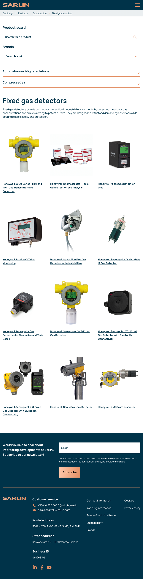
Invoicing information (99, 508)
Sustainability (95, 522)
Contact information (99, 500)
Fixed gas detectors (62, 13)
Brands (91, 530)
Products (23, 13)
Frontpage (8, 13)
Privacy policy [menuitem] (132, 508)
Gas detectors (40, 13)
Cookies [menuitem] (129, 500)
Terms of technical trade (101, 515)
